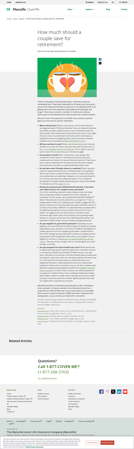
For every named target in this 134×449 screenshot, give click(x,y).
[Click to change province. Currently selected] (116, 3)
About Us (10, 421)
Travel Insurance (43, 399)
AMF (12, 424)
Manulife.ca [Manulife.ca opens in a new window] (21, 2)
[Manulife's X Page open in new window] (113, 392)
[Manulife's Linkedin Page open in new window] (119, 392)
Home (9, 2)
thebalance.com (42, 319)
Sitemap (59, 421)
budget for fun (64, 184)
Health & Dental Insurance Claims (20, 399)
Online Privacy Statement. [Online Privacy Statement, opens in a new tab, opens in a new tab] (34, 447)
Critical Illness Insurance (76, 399)
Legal (49, 421)
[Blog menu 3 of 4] (108, 9)
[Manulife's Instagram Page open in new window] (107, 392)
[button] (71, 9)
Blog (15, 19)
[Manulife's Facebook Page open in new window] (101, 392)
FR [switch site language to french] (112, 2)
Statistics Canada (43, 316)
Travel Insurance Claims (17, 396)
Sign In (124, 2)
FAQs (70, 409)
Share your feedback (87, 421)
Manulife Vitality (12, 407)
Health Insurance (43, 394)
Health (21, 19)
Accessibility (22, 421)
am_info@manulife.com (47, 378)
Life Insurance (42, 396)
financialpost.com (43, 311)
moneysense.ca (42, 321)
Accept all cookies (107, 443)
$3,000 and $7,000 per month (74, 141)
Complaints (70, 421)
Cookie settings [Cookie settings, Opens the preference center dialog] (92, 443)
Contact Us (102, 2)
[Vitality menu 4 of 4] (124, 9)
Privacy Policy (36, 421)
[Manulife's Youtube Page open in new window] (125, 392)
